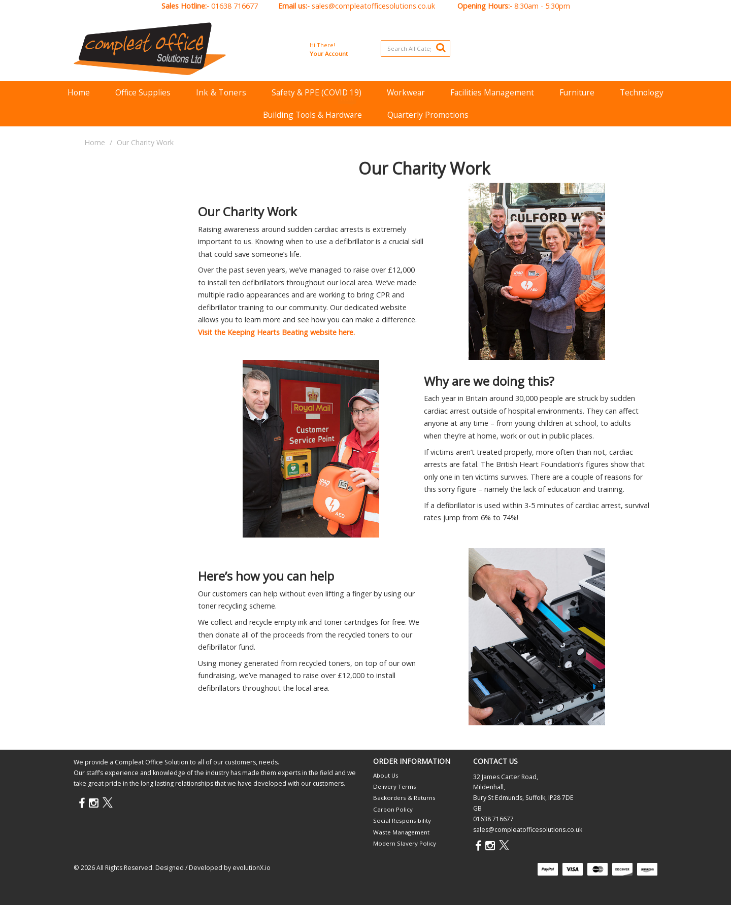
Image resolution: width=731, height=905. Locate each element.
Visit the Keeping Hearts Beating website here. (276, 332)
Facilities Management (492, 92)
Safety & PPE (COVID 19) (316, 92)
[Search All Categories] (415, 48)
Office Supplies (143, 92)
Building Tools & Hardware (312, 114)
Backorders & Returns (404, 797)
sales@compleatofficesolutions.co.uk (373, 6)
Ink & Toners (221, 92)
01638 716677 (234, 6)
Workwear (406, 92)
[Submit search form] (440, 47)
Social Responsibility (402, 820)
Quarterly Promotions (428, 114)
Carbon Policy (393, 809)
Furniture (576, 92)
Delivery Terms (394, 786)
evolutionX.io (251, 867)
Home (79, 92)
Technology (641, 92)
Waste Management (401, 832)
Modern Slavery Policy (404, 843)
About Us (385, 775)
